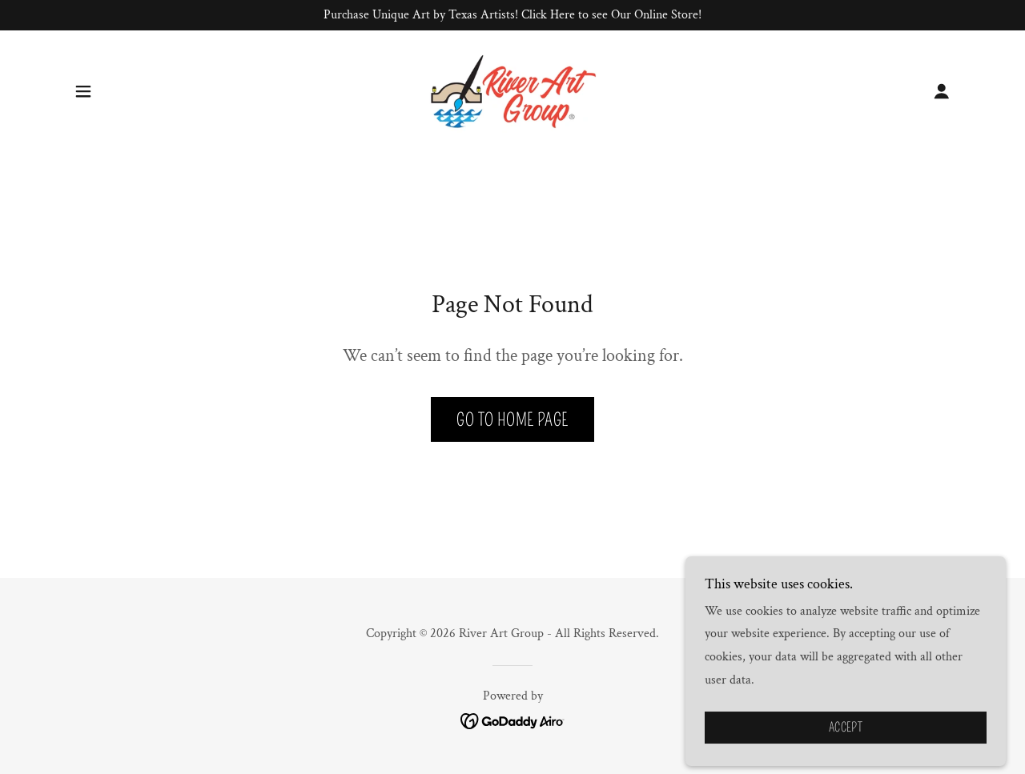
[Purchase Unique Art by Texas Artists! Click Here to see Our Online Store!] (512, 15)
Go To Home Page (512, 420)
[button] (83, 91)
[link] (512, 90)
